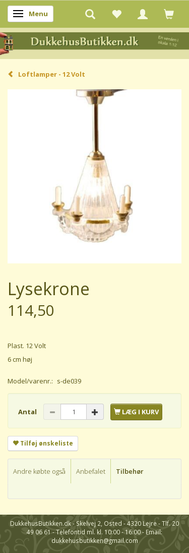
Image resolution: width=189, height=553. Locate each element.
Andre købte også (39, 471)
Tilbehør (130, 471)
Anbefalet (90, 471)
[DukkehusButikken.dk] (94, 43)
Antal (28, 411)
